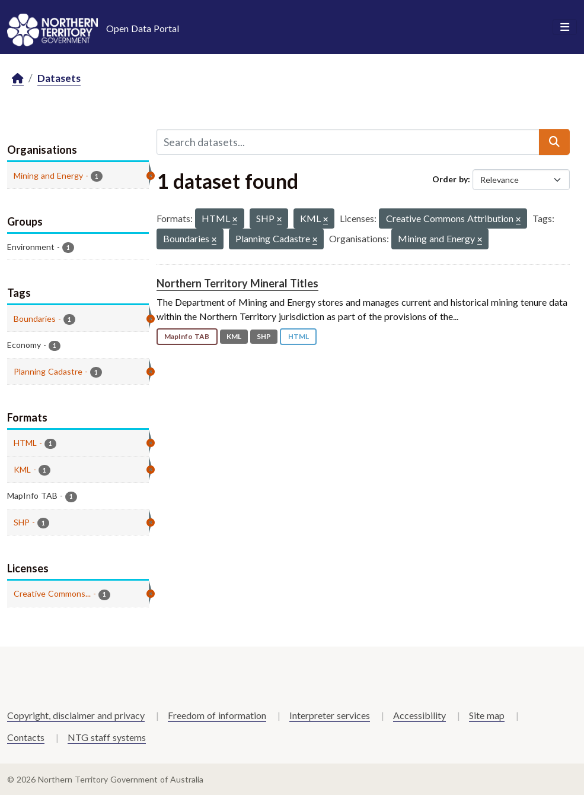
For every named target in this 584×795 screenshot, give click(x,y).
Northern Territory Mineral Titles (237, 283)
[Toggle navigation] (565, 27)
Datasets (59, 78)
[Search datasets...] (348, 142)
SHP (264, 336)
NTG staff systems (107, 737)
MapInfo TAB (186, 336)
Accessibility (419, 715)
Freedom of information (217, 715)
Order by (450, 179)
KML (233, 336)
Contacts (25, 737)
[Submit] (554, 142)
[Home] (18, 78)
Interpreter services (329, 715)
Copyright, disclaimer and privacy (76, 715)
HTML (298, 336)
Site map (487, 715)
